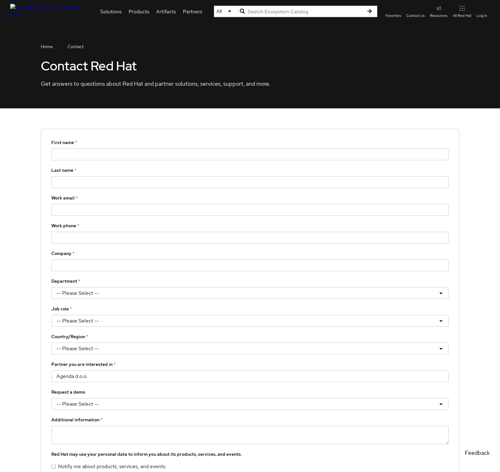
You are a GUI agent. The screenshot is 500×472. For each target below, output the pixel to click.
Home (47, 46)
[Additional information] (250, 435)
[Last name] (250, 182)
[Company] (250, 265)
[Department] (250, 293)
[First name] (250, 154)
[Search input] (299, 11)
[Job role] (250, 321)
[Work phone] (250, 237)
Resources (438, 11)
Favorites (393, 15)
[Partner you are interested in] (250, 376)
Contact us (415, 15)
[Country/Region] (250, 348)
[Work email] (250, 210)
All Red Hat (461, 11)
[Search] (369, 11)
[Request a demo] (250, 404)
